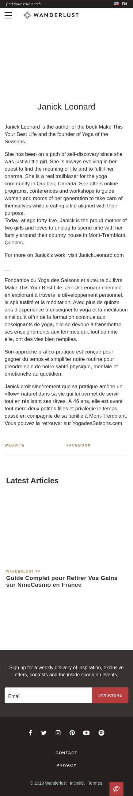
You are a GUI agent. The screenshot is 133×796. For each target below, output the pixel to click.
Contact (66, 753)
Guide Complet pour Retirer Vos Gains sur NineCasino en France (62, 581)
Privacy (66, 765)
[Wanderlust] (50, 15)
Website (15, 445)
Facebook (78, 445)
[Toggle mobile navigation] (8, 15)
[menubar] (120, 4)
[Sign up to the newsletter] (110, 695)
